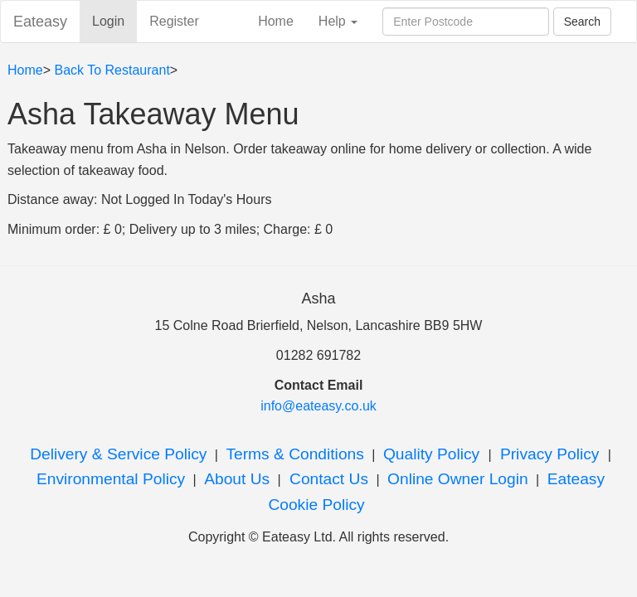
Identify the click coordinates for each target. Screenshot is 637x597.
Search (582, 21)
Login (114, 20)
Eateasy (40, 21)
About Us (237, 479)
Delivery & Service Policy (118, 454)
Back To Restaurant (111, 70)
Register (174, 21)
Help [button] (337, 21)
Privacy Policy (550, 454)
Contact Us (326, 479)
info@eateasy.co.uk (318, 406)
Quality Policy (433, 454)
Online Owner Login (457, 479)
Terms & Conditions (294, 454)
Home (276, 21)
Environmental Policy (110, 479)
